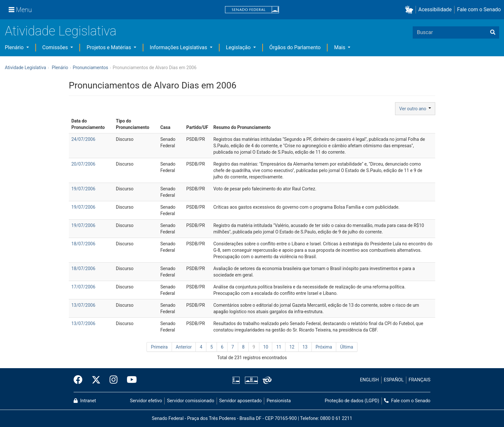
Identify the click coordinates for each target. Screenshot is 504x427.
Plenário (15, 47)
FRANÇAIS (419, 380)
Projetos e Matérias (109, 47)
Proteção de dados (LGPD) (352, 401)
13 (305, 347)
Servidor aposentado (240, 401)
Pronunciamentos (90, 67)
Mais (340, 47)
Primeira (159, 347)
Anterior (184, 347)
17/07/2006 (83, 286)
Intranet (85, 401)
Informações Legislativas (179, 47)
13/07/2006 (83, 305)
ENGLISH (369, 380)
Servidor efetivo (146, 401)
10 (265, 347)
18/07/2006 (83, 243)
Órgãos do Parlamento (295, 47)
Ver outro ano (415, 108)
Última (346, 347)
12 (291, 347)
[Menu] (20, 9)
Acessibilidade (435, 9)
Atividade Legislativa (60, 31)
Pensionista (279, 401)
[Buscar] (492, 32)
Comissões (55, 47)
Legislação (239, 47)
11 (278, 347)
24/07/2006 (83, 139)
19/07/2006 (83, 188)
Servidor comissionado (190, 401)
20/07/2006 (83, 164)
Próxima (324, 347)
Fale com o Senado (479, 9)
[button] (410, 9)
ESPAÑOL (394, 380)
